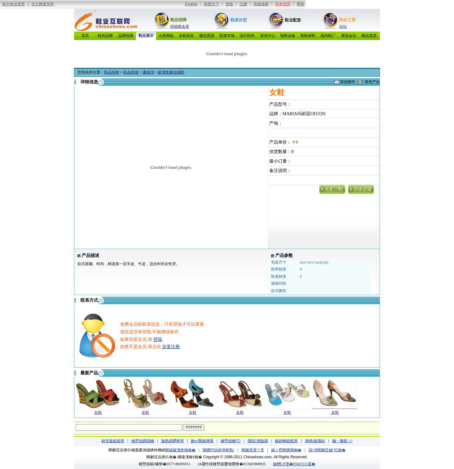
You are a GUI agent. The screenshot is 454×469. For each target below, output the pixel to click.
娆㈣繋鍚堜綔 (202, 441)
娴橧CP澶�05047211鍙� (294, 464)
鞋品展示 (146, 35)
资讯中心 (267, 35)
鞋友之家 (347, 19)
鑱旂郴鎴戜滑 (286, 441)
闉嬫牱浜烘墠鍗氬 (218, 450)
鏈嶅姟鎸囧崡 (142, 441)
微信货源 (206, 35)
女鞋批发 (186, 35)
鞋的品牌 (105, 35)
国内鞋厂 (328, 35)
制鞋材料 (308, 35)
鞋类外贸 (238, 20)
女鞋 (98, 412)
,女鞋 (334, 412)
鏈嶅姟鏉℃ (231, 441)
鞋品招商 (178, 19)
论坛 (343, 26)
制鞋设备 (287, 35)
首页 (85, 35)
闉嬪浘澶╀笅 (253, 450)
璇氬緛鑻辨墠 (172, 441)
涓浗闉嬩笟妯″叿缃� (326, 450)
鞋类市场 (227, 35)
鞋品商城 (130, 72)
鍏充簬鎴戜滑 (113, 441)
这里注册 (171, 346)
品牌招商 (125, 35)
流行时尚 (247, 35)
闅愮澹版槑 (258, 441)
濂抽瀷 (148, 72)
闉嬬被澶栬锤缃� (180, 450)
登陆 (157, 339)
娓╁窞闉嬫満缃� (286, 450)
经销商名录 (179, 26)
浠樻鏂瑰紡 (315, 441)
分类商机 (166, 35)
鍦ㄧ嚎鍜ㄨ (342, 441)
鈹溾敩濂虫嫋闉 (171, 72)
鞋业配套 (293, 20)
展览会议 (348, 35)
